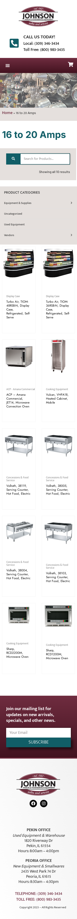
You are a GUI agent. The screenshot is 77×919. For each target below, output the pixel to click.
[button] (7, 65)
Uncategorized (13, 213)
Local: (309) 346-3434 (41, 43)
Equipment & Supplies (17, 203)
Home (7, 112)
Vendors (9, 235)
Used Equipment (14, 224)
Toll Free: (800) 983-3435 (44, 49)
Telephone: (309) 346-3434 (38, 893)
